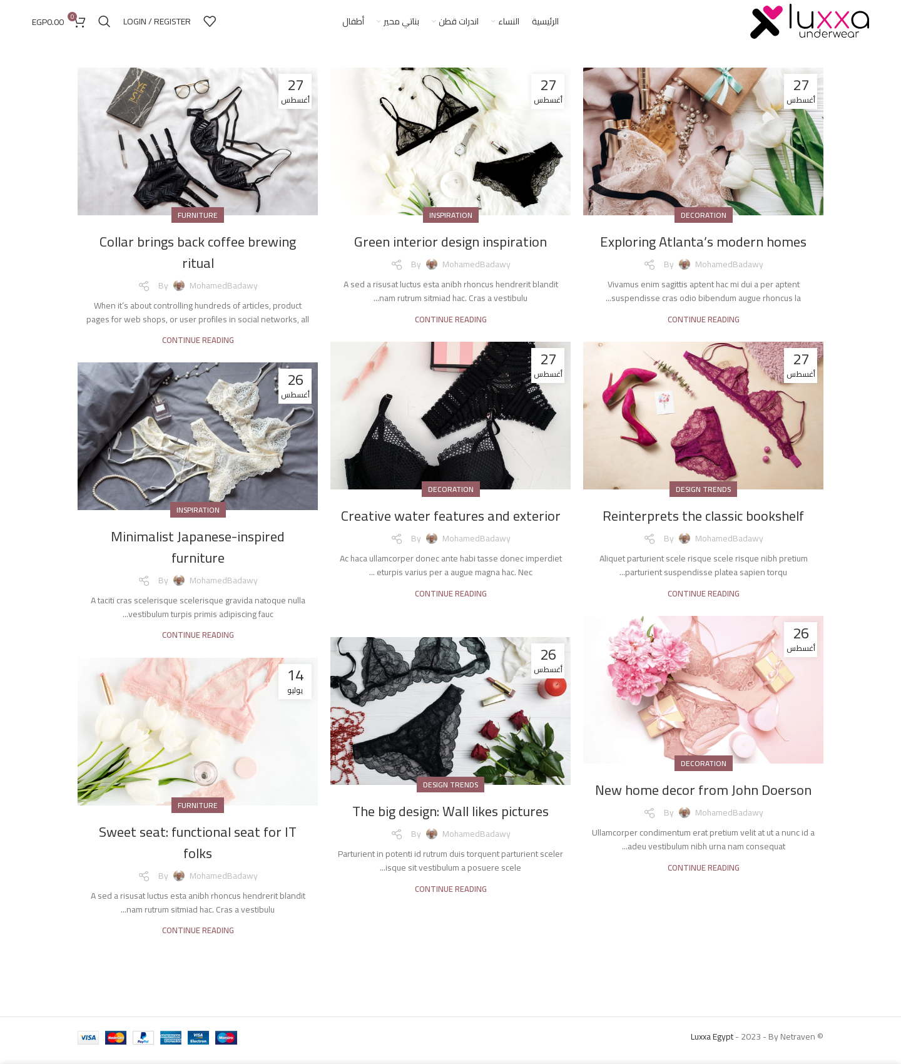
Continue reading (704, 326)
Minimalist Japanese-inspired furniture (198, 554)
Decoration (703, 222)
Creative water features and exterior (450, 533)
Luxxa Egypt (712, 1044)
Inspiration (450, 222)
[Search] (104, 25)
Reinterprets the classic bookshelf (703, 523)
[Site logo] (809, 24)
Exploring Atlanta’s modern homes (703, 249)
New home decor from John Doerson (703, 807)
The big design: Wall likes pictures (451, 818)
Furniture (198, 222)
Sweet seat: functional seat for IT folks (198, 849)
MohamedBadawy (729, 271)
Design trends (703, 496)
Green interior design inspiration (451, 249)
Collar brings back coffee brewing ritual (198, 259)
